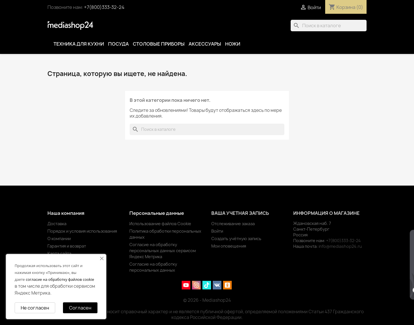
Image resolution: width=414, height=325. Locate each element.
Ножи (232, 44)
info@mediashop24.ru (340, 246)
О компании (59, 238)
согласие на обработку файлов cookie (60, 279)
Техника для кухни (78, 44)
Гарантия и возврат (66, 246)
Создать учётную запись (236, 238)
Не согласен (35, 308)
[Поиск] (329, 25)
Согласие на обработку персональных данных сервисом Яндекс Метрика (162, 250)
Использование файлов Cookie (160, 223)
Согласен (80, 308)
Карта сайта (59, 253)
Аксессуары (205, 44)
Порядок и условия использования (82, 231)
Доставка (56, 223)
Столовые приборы (159, 44)
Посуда (118, 44)
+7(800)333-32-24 (104, 7)
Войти (217, 231)
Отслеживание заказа (233, 223)
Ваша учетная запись (240, 213)
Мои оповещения (228, 246)
